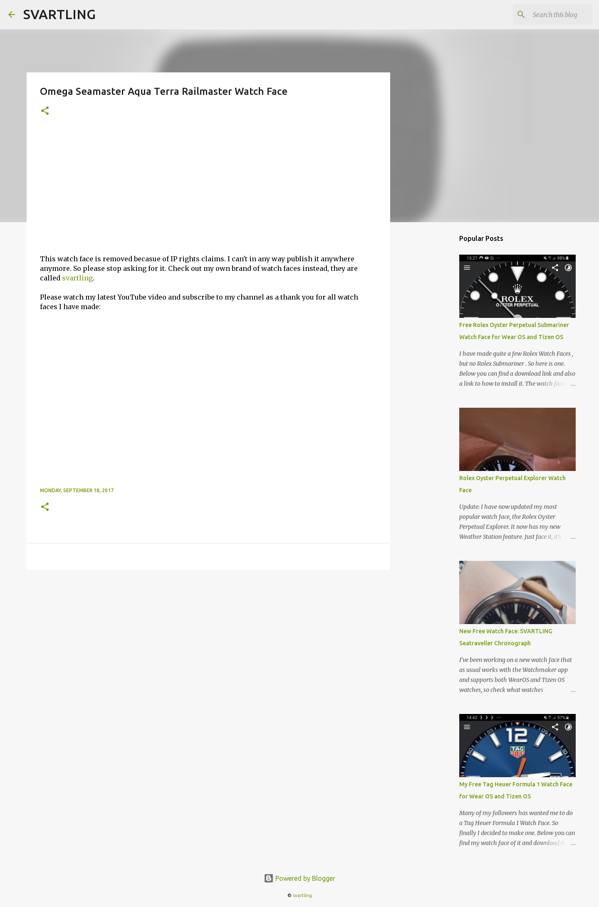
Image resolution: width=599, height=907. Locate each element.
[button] (45, 111)
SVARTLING (59, 14)
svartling (77, 278)
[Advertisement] (208, 192)
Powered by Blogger (299, 878)
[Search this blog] (548, 15)
